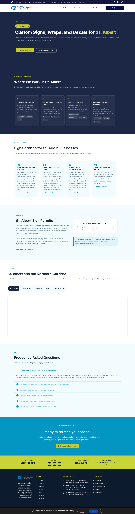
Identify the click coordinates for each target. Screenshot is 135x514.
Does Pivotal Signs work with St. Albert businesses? (38, 370)
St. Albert (98, 480)
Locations (22, 21)
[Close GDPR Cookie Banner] (101, 511)
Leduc (48, 288)
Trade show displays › (101, 186)
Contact (97, 8)
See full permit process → (24, 249)
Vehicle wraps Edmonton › (51, 193)
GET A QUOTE (80, 463)
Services (54, 8)
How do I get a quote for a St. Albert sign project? (38, 407)
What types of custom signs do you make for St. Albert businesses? (44, 384)
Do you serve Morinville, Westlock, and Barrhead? (38, 401)
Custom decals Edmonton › (25, 193)
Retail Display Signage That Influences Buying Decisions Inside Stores (77, 493)
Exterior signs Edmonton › (76, 193)
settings (81, 512)
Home (16, 21)
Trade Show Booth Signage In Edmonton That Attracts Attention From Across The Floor (76, 487)
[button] (67, 370)
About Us (76, 8)
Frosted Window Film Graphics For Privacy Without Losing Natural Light (77, 481)
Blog (87, 8)
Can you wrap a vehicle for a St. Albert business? (37, 390)
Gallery (66, 8)
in (54, 464)
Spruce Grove (26, 288)
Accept (94, 511)
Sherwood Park (59, 288)
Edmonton (39, 288)
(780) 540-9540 (28, 463)
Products (40, 8)
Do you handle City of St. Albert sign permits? (36, 396)
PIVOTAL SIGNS (107, 460)
